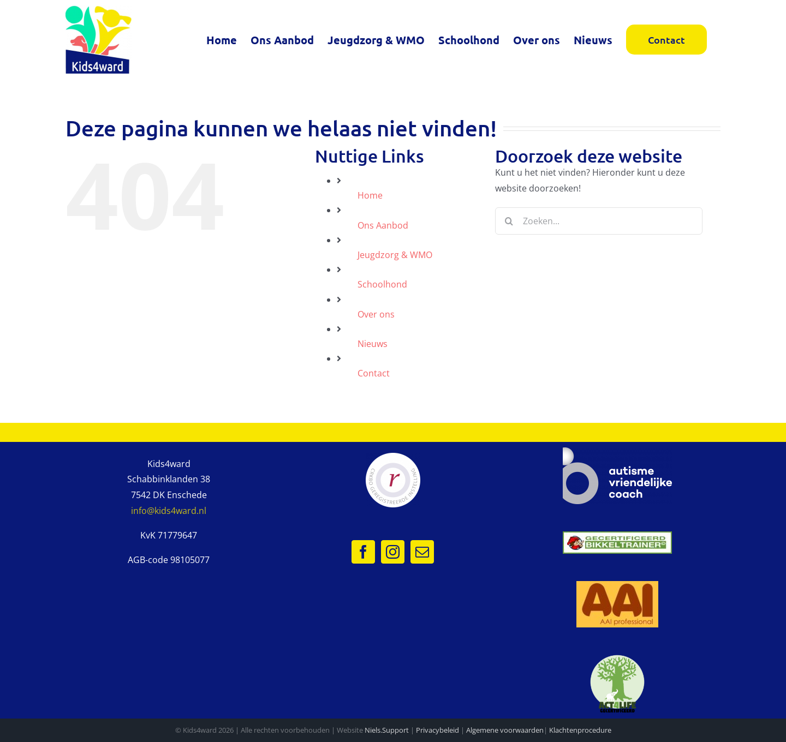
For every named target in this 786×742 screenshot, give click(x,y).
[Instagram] (392, 552)
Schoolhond (382, 284)
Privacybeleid (437, 730)
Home (370, 195)
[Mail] (422, 552)
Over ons (376, 314)
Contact (374, 373)
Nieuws (373, 344)
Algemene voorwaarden (505, 730)
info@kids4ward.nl (168, 511)
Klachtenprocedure (580, 730)
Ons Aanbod (383, 225)
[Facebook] (363, 552)
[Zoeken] (508, 221)
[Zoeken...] (598, 221)
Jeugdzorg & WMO (395, 255)
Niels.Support (387, 730)
